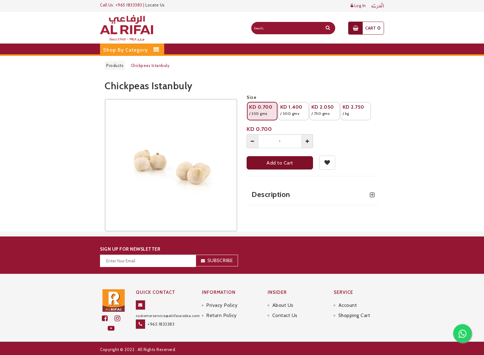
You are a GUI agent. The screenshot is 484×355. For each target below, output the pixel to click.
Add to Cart (279, 163)
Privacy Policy (221, 305)
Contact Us (285, 315)
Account (347, 305)
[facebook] (108, 318)
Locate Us (155, 4)
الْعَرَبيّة (377, 6)
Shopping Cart (354, 315)
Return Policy (221, 315)
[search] (328, 28)
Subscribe (220, 260)
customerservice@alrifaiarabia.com (168, 315)
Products (114, 65)
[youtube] (114, 328)
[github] (120, 318)
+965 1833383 (161, 324)
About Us (283, 305)
